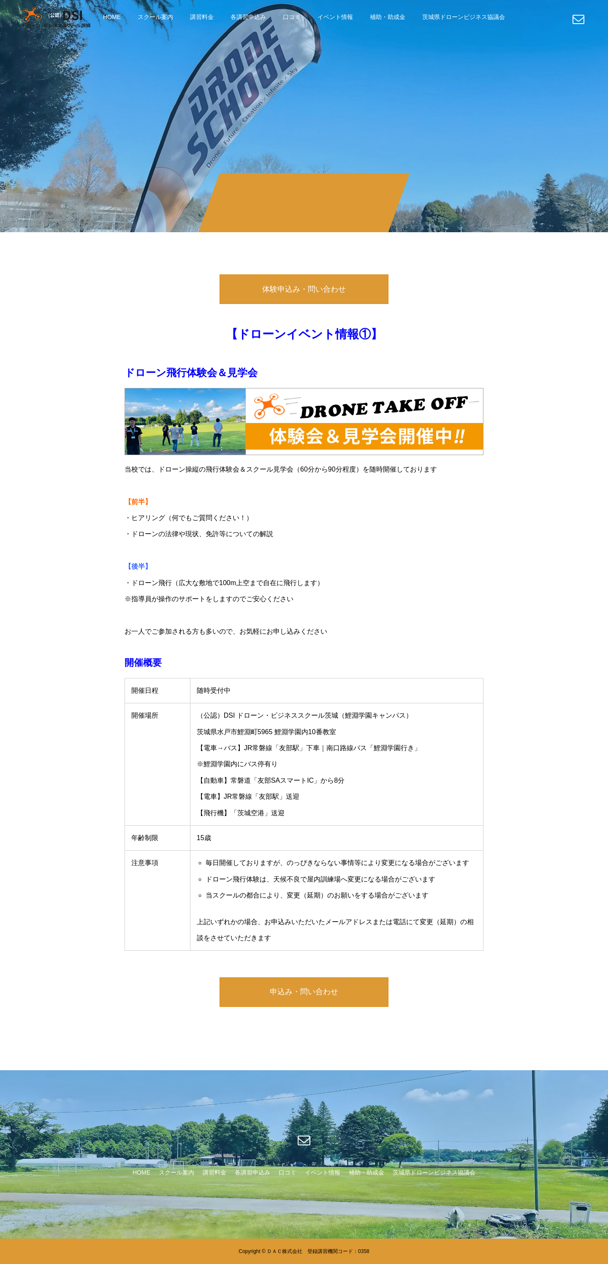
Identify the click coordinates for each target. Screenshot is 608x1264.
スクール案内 (155, 17)
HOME (112, 17)
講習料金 (202, 17)
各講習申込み (248, 17)
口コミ (292, 17)
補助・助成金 (387, 17)
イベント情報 (335, 17)
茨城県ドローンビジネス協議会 (463, 17)
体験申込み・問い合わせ (304, 289)
